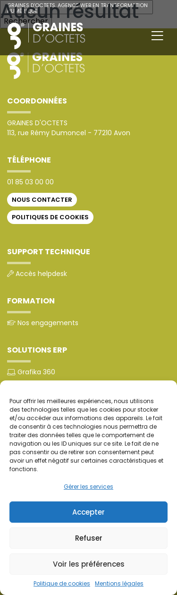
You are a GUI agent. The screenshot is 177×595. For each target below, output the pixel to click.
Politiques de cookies (50, 217)
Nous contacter (42, 199)
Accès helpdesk (41, 273)
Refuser (88, 538)
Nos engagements (47, 323)
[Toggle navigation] (157, 36)
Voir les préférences (89, 564)
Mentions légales (119, 583)
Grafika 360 (36, 372)
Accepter (88, 512)
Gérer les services (88, 487)
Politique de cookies (62, 583)
